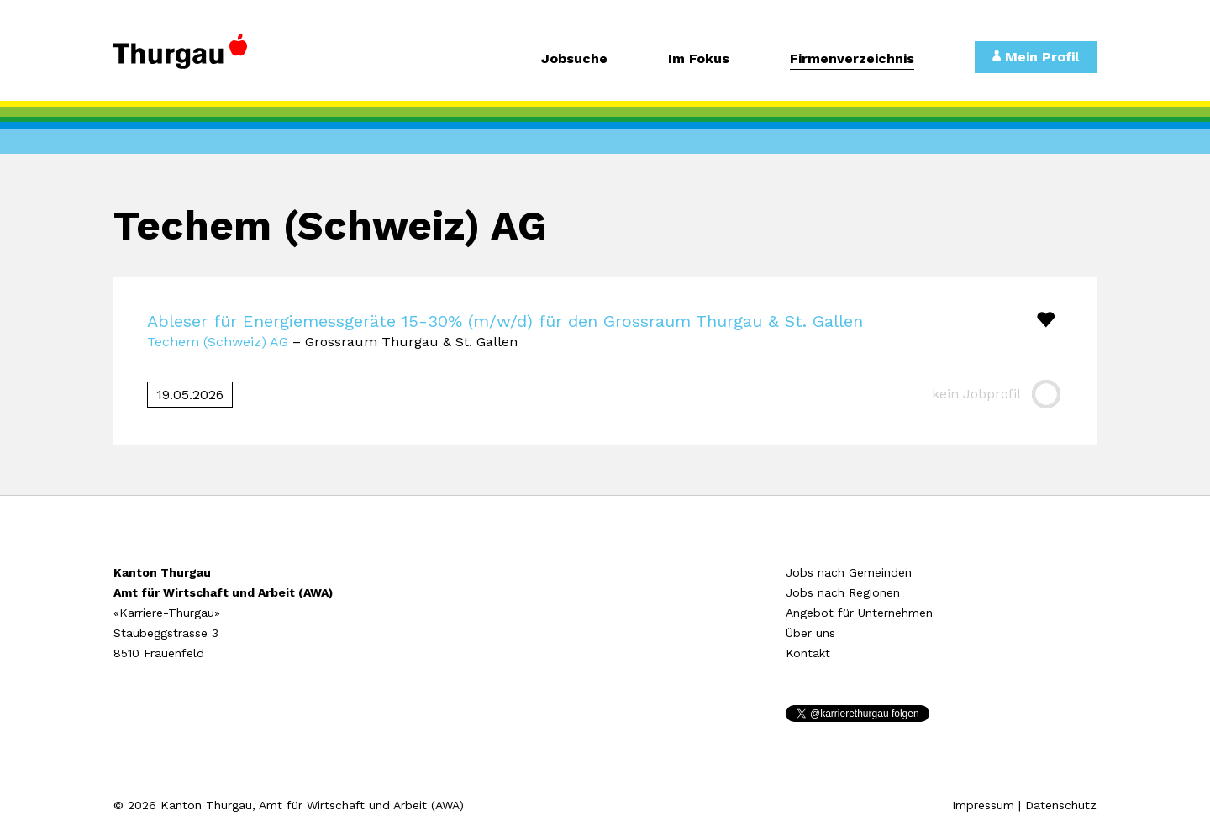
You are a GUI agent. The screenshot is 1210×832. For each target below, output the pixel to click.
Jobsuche (574, 59)
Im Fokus (698, 59)
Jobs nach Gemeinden (849, 572)
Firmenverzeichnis (852, 59)
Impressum (983, 805)
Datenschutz (1061, 805)
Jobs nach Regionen (843, 592)
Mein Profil (1035, 57)
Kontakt (808, 653)
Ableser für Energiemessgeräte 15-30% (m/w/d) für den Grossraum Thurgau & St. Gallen (505, 321)
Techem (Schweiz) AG (217, 342)
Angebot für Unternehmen (859, 612)
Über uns (810, 633)
